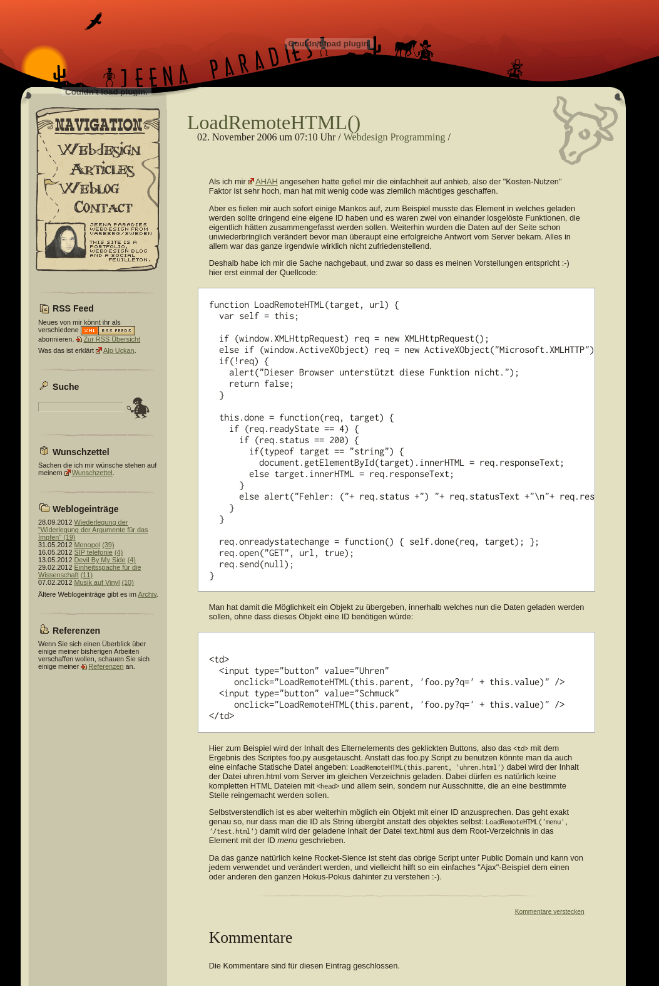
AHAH (266, 181)
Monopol (87, 544)
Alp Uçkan (119, 350)
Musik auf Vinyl (97, 582)
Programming (417, 137)
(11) (87, 575)
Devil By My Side (99, 560)
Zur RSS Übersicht (111, 339)
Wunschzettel (92, 472)
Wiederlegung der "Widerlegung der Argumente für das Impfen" (93, 529)
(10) (127, 582)
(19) (69, 537)
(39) (108, 544)
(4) (119, 552)
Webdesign (366, 137)
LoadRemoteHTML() (273, 122)
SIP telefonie (93, 552)
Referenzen (105, 666)
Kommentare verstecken (550, 911)
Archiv (147, 594)
